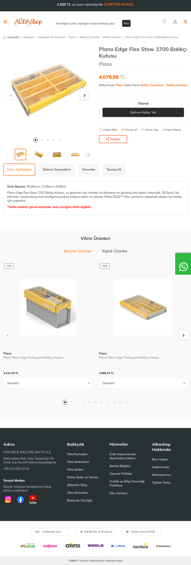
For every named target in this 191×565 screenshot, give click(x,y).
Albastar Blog (77, 485)
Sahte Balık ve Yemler (82, 477)
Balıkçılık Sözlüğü (79, 500)
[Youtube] (32, 499)
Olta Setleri (75, 469)
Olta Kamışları (77, 454)
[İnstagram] (7, 499)
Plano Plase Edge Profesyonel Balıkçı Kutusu (33, 357)
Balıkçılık (29, 37)
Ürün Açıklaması (19, 169)
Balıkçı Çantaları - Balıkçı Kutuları (100, 37)
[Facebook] (20, 499)
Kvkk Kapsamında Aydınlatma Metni (123, 456)
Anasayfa (11, 37)
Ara (126, 23)
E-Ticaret (82, 560)
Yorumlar (89, 169)
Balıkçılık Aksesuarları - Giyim (57, 37)
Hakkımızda (160, 467)
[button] (35, 140)
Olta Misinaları (77, 493)
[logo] (28, 21)
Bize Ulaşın (160, 459)
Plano (105, 64)
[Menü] (5, 21)
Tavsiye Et (129, 129)
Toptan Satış (161, 482)
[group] (47, 90)
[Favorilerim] (165, 21)
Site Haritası (118, 493)
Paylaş (113, 139)
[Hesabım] (175, 21)
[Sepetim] (186, 21)
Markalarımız (161, 475)
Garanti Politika (121, 474)
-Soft (72, 560)
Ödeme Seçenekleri (57, 169)
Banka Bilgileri (120, 466)
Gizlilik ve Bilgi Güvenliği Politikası (127, 483)
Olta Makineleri (78, 462)
